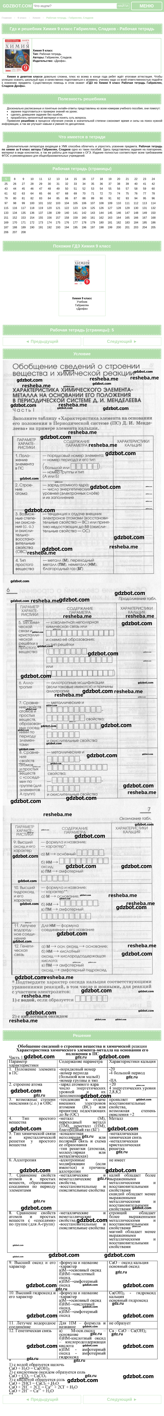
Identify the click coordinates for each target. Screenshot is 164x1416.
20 (118, 179)
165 (127, 217)
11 (40, 179)
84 (49, 198)
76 (136, 193)
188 (14, 227)
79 (6, 198)
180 (101, 222)
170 (14, 222)
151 (6, 217)
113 (144, 203)
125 (92, 208)
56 (118, 188)
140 (66, 212)
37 (110, 183)
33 (75, 183)
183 (127, 222)
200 (118, 227)
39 (127, 183)
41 (144, 183)
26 (14, 183)
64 (32, 193)
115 (6, 208)
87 (75, 198)
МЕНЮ (147, 5)
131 (144, 208)
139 (58, 212)
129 (127, 208)
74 (118, 193)
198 (101, 227)
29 (40, 183)
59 (144, 188)
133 (6, 212)
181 (110, 222)
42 (153, 183)
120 (49, 208)
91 (110, 198)
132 (153, 208)
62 (14, 193)
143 (92, 212)
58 (136, 188)
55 (110, 188)
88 (84, 198)
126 (101, 208)
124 (84, 208)
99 (23, 203)
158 (66, 217)
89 (92, 198)
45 (23, 188)
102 (49, 203)
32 (66, 183)
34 (84, 183)
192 (49, 227)
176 (66, 222)
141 (75, 212)
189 (23, 227)
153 (23, 217)
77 (144, 193)
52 (84, 188)
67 (58, 193)
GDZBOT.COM (17, 5)
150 (153, 212)
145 (110, 212)
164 (118, 217)
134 (14, 212)
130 (136, 208)
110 (118, 203)
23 (144, 179)
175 (58, 222)
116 (14, 208)
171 (23, 222)
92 (118, 198)
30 (49, 183)
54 (101, 188)
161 (92, 217)
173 (40, 222)
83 (40, 198)
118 (32, 208)
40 (136, 183)
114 (153, 203)
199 (110, 227)
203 (136, 227)
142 (84, 212)
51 (75, 188)
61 (6, 193)
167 (144, 217)
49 (58, 188)
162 (101, 217)
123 (75, 208)
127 (110, 208)
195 (75, 227)
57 (127, 188)
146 (118, 212)
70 (84, 193)
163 (110, 217)
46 (32, 188)
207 (14, 232)
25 (6, 183)
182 (118, 222)
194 (66, 227)
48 (49, 188)
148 (136, 212)
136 (32, 212)
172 (32, 222)
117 (23, 208)
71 (92, 193)
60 (153, 188)
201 (127, 227)
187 (6, 227)
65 (40, 193)
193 (58, 227)
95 (144, 198)
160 (84, 217)
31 (58, 183)
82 (32, 198)
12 (49, 179)
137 (40, 212)
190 (32, 227)
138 (49, 212)
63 (23, 193)
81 (23, 198)
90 (101, 198)
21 (127, 179)
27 (23, 183)
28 (32, 183)
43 (6, 188)
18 (101, 179)
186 (153, 222)
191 (40, 227)
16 (84, 179)
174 (49, 222)
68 (66, 193)
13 (58, 179)
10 (32, 179)
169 (6, 222)
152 (14, 217)
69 (75, 193)
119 (40, 208)
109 (110, 203)
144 (101, 212)
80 (14, 198)
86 (66, 198)
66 (49, 193)
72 (101, 193)
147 (127, 212)
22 (136, 179)
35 (92, 183)
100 (32, 203)
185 (144, 222)
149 (144, 212)
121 (58, 208)
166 (136, 217)
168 (153, 217)
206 (6, 232)
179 (92, 222)
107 (92, 203)
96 (153, 198)
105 (75, 203)
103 (58, 203)
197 (92, 227)
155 (40, 217)
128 (118, 208)
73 (110, 193)
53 (92, 188)
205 (153, 227)
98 (14, 203)
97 (6, 203)
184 (136, 222)
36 (101, 183)
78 (153, 193)
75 (127, 193)
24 (153, 179)
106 (84, 203)
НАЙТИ (123, 6)
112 (136, 203)
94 (136, 198)
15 (75, 179)
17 (92, 179)
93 (127, 198)
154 (32, 217)
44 (14, 188)
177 (75, 222)
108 (101, 203)
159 (75, 217)
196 (84, 227)
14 (66, 179)
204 (144, 227)
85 (58, 198)
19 (110, 179)
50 (66, 188)
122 (66, 208)
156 (49, 217)
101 (40, 203)
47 (40, 188)
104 (66, 203)
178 (84, 222)
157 (58, 217)
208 (23, 232)
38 (118, 183)
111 (127, 203)
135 (23, 212)
